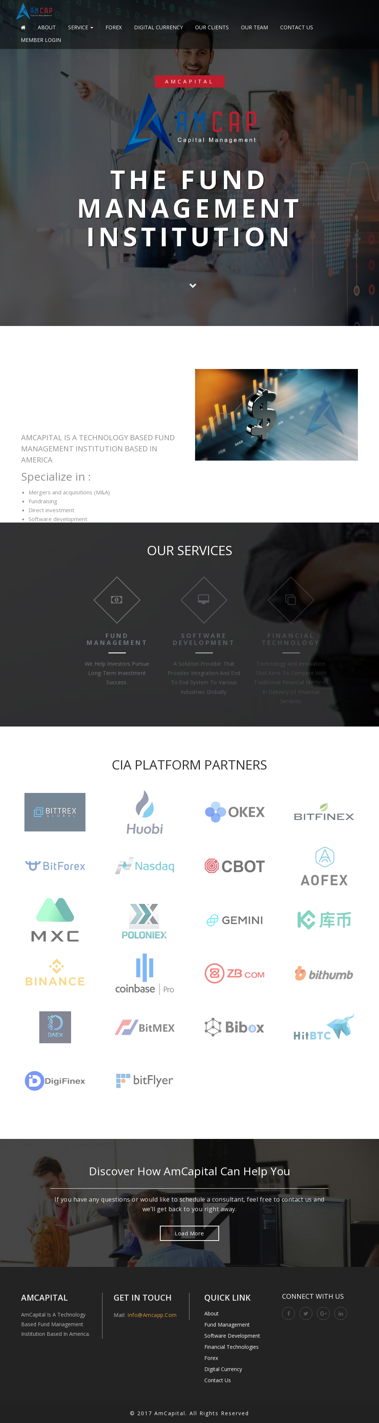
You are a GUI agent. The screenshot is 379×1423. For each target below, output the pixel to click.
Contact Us (296, 27)
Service (80, 27)
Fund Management (227, 1324)
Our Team (254, 27)
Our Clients (212, 27)
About (47, 27)
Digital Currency (158, 27)
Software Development (232, 1335)
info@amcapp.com (152, 1314)
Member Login (41, 39)
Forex (113, 27)
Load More (189, 1233)
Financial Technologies (231, 1346)
